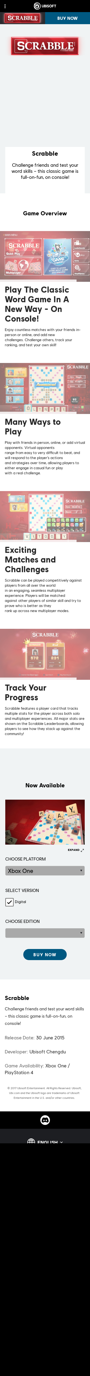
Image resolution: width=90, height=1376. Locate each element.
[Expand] (76, 850)
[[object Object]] (44, 954)
